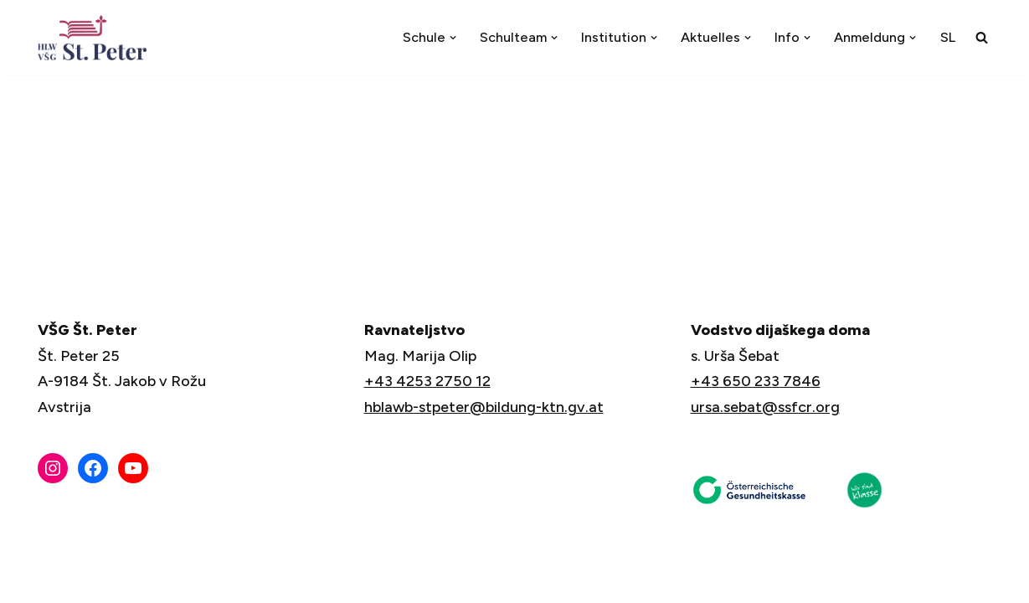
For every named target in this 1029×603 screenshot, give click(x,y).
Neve (56, 579)
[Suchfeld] (981, 37)
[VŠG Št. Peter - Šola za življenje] (96, 37)
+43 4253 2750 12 (427, 381)
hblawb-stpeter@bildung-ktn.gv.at (484, 407)
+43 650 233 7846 (756, 381)
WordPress (233, 579)
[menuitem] (947, 37)
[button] (453, 37)
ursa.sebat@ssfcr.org (765, 407)
